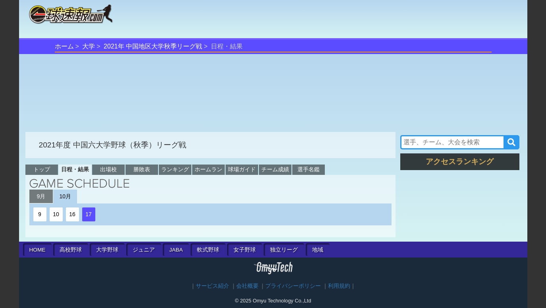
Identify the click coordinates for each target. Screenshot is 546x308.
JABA (176, 250)
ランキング (175, 169)
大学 (88, 46)
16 (72, 214)
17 (88, 214)
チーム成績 (275, 169)
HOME (37, 250)
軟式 (208, 250)
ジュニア (144, 250)
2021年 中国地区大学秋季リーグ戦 (153, 46)
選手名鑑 (308, 169)
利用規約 (339, 286)
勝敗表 (141, 169)
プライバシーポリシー (293, 286)
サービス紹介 (212, 286)
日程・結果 (75, 169)
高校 (71, 250)
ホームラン (208, 169)
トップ (41, 169)
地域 (317, 250)
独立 (284, 250)
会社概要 (247, 286)
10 (56, 214)
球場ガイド (242, 169)
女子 (244, 250)
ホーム (64, 46)
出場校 (108, 169)
